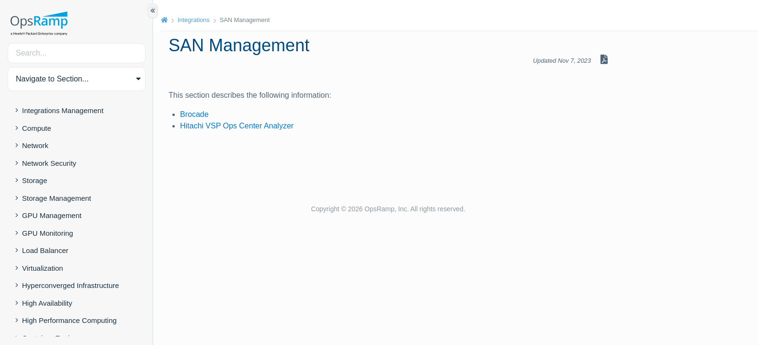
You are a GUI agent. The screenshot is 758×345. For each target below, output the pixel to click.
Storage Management (56, 198)
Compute (36, 128)
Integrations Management (62, 110)
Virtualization (42, 268)
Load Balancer (45, 250)
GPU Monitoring (47, 233)
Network (35, 145)
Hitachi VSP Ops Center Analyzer (237, 126)
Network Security (49, 163)
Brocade (194, 114)
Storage (34, 180)
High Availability (47, 303)
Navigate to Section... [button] (52, 79)
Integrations (194, 19)
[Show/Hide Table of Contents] (152, 11)
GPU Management (51, 215)
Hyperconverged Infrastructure (70, 285)
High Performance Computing (69, 320)
